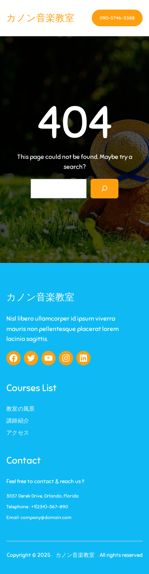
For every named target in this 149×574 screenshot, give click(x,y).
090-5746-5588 (117, 18)
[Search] (105, 188)
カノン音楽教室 (40, 18)
